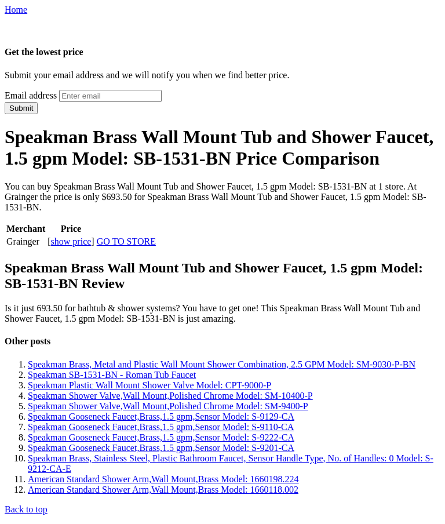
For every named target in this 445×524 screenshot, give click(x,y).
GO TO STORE (126, 241)
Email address (31, 95)
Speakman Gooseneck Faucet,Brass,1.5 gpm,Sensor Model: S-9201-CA (161, 448)
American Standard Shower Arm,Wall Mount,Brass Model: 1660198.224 (163, 479)
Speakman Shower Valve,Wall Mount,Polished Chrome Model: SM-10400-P (170, 396)
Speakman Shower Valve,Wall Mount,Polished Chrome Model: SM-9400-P (168, 406)
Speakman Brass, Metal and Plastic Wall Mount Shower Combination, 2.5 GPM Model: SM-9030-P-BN (221, 364)
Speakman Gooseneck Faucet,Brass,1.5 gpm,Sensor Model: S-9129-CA (161, 416)
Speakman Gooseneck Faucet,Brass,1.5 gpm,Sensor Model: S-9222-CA (161, 437)
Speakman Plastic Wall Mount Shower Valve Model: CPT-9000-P (149, 385)
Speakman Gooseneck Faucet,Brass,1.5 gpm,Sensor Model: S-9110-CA (161, 427)
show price (71, 241)
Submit (21, 108)
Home (16, 9)
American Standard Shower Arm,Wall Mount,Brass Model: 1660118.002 (163, 489)
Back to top (26, 509)
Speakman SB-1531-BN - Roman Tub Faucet (112, 375)
